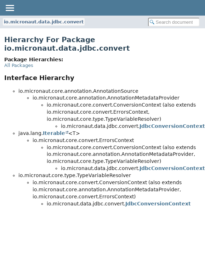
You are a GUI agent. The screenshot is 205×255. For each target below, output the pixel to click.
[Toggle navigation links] (10, 8)
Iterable (54, 133)
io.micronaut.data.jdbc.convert (44, 21)
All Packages (18, 65)
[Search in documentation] (174, 22)
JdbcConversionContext (172, 126)
